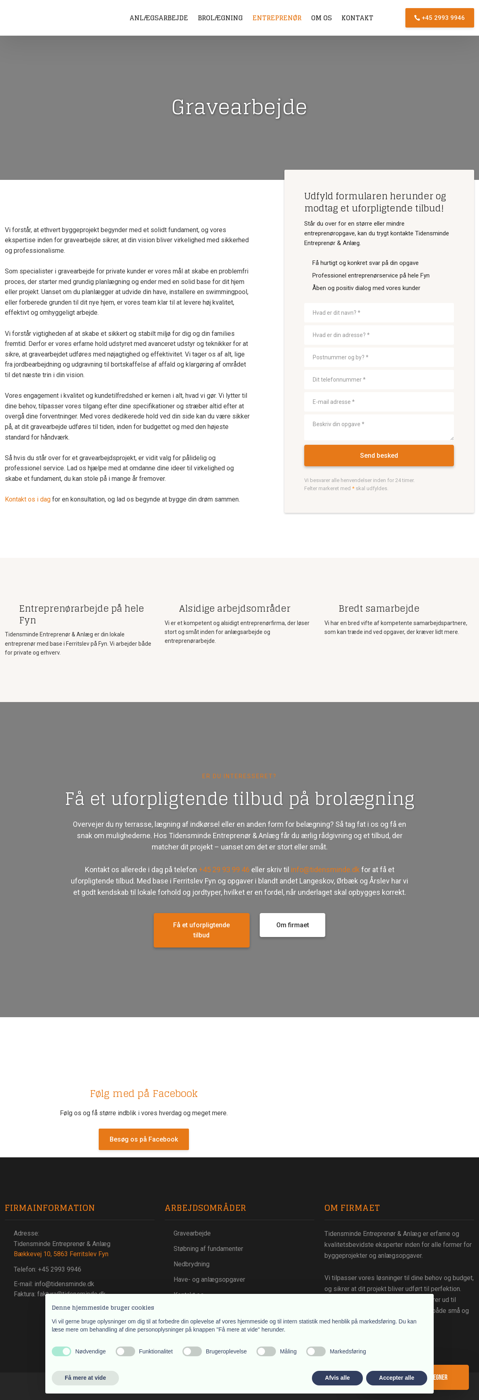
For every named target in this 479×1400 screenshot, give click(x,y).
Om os (321, 17)
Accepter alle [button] (396, 1377)
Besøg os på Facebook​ (144, 1139)
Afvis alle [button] (337, 1377)
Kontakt (357, 17)
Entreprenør (276, 17)
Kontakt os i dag (28, 499)
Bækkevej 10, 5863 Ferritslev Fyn (61, 1254)
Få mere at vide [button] (85, 1377)
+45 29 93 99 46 (224, 869)
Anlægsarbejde (158, 17)
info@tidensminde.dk (325, 869)
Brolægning (220, 17)
